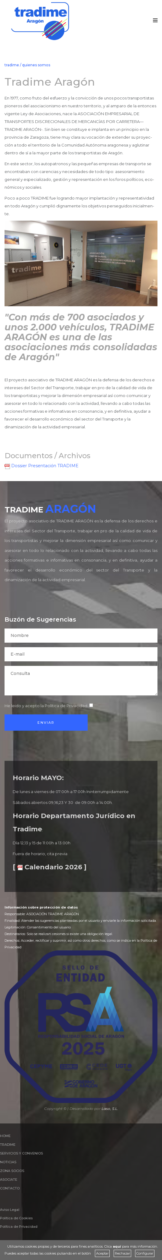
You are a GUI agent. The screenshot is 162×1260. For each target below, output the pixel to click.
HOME (5, 1136)
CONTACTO (10, 1188)
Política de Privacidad (66, 705)
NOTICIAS (8, 1162)
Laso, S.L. (110, 1108)
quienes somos (36, 65)
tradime (12, 65)
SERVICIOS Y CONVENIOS (21, 1153)
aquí (117, 1246)
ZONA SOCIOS (12, 1171)
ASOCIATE (8, 1179)
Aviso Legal (9, 1210)
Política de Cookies (16, 1218)
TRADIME (7, 1144)
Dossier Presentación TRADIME (42, 465)
